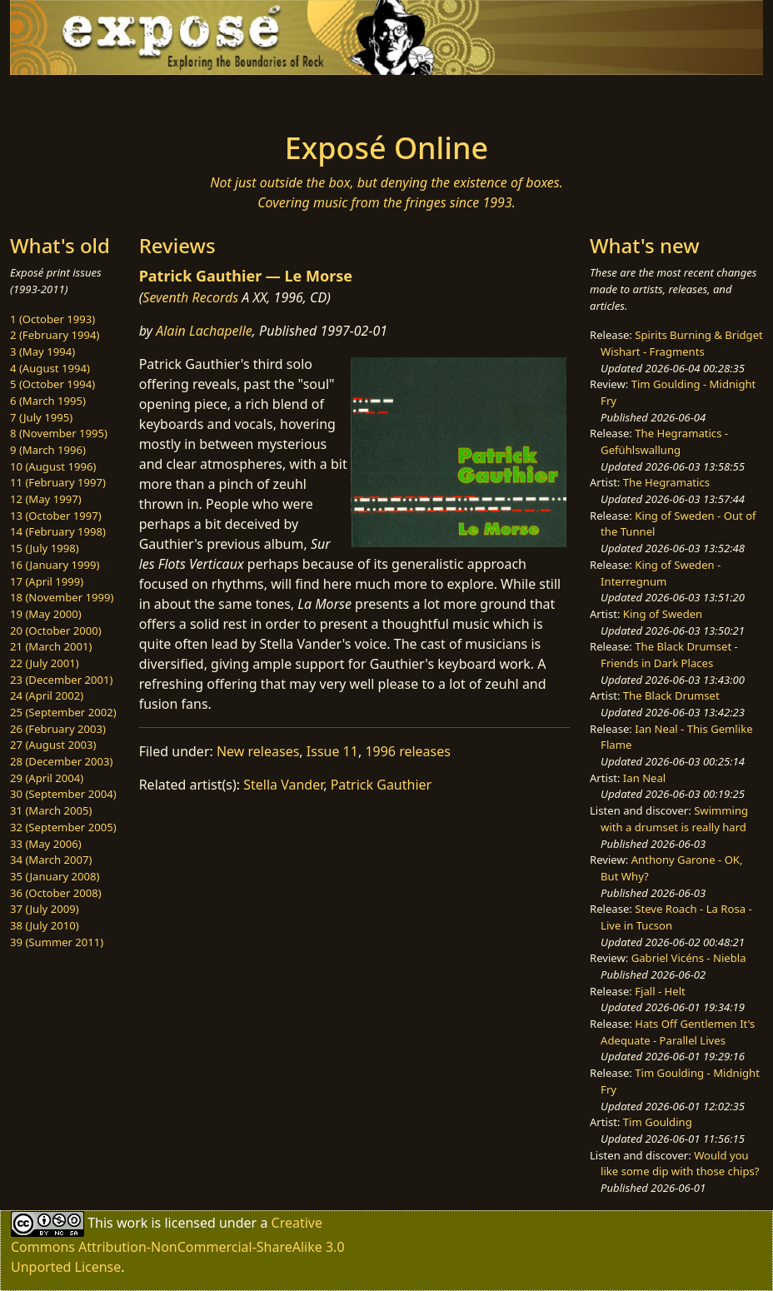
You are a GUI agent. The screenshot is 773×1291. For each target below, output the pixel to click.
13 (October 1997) (56, 515)
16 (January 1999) (54, 564)
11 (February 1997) (58, 482)
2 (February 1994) (54, 334)
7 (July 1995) (41, 417)
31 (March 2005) (51, 810)
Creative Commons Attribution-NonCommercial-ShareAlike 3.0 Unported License (178, 1244)
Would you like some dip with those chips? (680, 1163)
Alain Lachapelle (204, 331)
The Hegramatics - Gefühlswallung (664, 441)
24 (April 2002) (46, 695)
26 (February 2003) (58, 728)
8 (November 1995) (58, 433)
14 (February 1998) (58, 531)
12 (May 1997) (46, 498)
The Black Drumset (671, 695)
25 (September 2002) (63, 712)
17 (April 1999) (46, 581)
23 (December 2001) (61, 679)
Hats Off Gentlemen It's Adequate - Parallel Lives (678, 1032)
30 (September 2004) (63, 793)
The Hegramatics (666, 482)
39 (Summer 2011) (56, 942)
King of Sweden (662, 613)
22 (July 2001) (44, 662)
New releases (258, 751)
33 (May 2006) (46, 843)
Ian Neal (644, 777)
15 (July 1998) (44, 548)
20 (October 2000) (56, 630)
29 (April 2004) (46, 777)
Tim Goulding (657, 1121)
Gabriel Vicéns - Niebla (688, 957)
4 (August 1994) (50, 368)
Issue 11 (332, 751)
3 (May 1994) (42, 351)
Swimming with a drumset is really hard (674, 819)
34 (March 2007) (51, 859)
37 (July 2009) (44, 908)
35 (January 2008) (54, 876)
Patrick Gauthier (381, 784)
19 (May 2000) (46, 613)
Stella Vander (283, 784)
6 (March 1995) (48, 400)
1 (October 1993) (52, 319)
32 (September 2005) (63, 827)
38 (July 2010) (44, 925)
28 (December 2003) (61, 761)
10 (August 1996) (53, 466)
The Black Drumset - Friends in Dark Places (669, 654)
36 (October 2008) (56, 892)
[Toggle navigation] (130, 98)
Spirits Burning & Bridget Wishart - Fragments (682, 343)
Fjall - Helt (660, 991)
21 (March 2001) (51, 646)
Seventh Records (190, 297)
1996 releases (408, 751)
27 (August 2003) (53, 744)
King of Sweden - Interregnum (661, 573)
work (132, 1222)
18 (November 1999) (62, 597)
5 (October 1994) (52, 383)
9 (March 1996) (48, 449)
